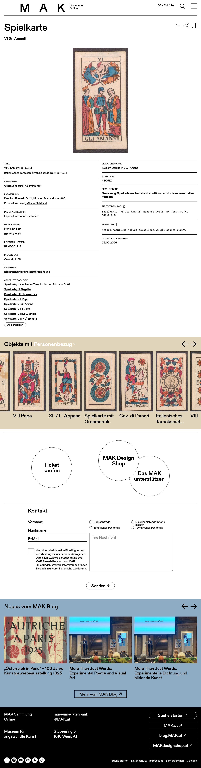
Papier (8, 216)
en (166, 5)
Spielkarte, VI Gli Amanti (19, 304)
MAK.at (173, 725)
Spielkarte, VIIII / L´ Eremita (20, 318)
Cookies (192, 761)
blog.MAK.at (172, 735)
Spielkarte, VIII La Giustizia (20, 314)
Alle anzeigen (15, 325)
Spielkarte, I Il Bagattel (17, 289)
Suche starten (173, 715)
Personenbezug (53, 344)
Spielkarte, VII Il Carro (17, 309)
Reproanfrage (102, 521)
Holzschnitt (20, 216)
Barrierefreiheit (175, 761)
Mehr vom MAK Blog (100, 694)
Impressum (156, 761)
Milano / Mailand (43, 198)
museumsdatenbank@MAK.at (71, 717)
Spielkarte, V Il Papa (16, 299)
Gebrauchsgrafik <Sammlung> (22, 185)
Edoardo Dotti (23, 198)
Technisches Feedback (149, 527)
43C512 (107, 180)
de (159, 5)
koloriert (34, 216)
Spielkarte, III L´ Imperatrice (20, 294)
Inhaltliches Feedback (107, 527)
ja (172, 5)
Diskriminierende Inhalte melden (150, 523)
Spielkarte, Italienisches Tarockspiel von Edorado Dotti (37, 284)
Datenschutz (139, 761)
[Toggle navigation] (194, 6)
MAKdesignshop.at (172, 745)
